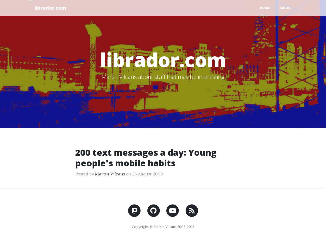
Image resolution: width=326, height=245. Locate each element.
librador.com (50, 8)
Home (265, 8)
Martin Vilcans (110, 174)
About (286, 8)
